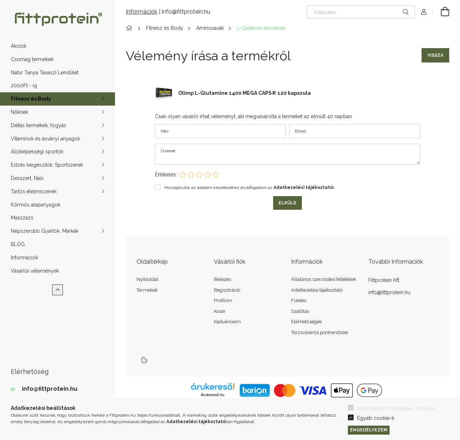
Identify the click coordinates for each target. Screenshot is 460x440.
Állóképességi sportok (37, 151)
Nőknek (19, 112)
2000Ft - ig (24, 85)
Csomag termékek (32, 59)
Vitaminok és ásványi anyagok (45, 139)
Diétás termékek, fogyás (38, 125)
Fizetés (298, 300)
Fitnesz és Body (31, 99)
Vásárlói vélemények (35, 271)
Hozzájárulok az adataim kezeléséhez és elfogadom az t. (249, 187)
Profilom (223, 300)
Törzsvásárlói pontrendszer (320, 332)
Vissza (435, 55)
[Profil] (424, 11)
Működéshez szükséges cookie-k (396, 408)
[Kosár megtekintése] (441, 11)
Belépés (222, 279)
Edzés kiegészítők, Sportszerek (47, 165)
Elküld (287, 202)
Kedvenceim (227, 321)
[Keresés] (406, 11)
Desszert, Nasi (27, 178)
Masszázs (22, 218)
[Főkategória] (130, 28)
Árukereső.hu (212, 395)
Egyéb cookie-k (375, 418)
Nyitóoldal (147, 279)
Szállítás (300, 311)
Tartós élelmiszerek (33, 191)
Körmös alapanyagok (35, 205)
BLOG (18, 244)
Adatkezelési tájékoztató (316, 290)
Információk (24, 257)
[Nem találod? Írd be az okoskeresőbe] (361, 11)
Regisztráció (227, 290)
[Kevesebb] (57, 289)
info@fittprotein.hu (49, 388)
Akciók (18, 46)
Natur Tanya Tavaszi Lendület (44, 72)
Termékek (147, 290)
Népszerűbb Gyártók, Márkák (44, 231)
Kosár (220, 311)
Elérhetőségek (306, 321)
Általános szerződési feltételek (323, 279)
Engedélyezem (368, 429)
